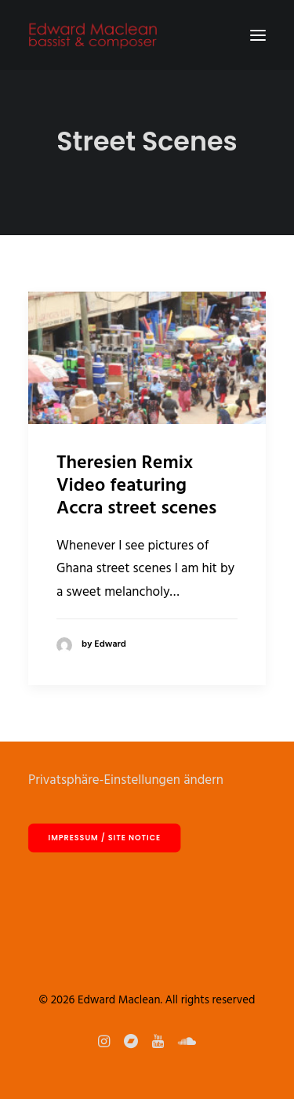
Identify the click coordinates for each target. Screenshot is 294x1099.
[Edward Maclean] (93, 35)
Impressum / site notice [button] (105, 837)
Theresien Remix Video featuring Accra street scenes (136, 486)
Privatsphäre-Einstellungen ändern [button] (125, 780)
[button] (258, 35)
